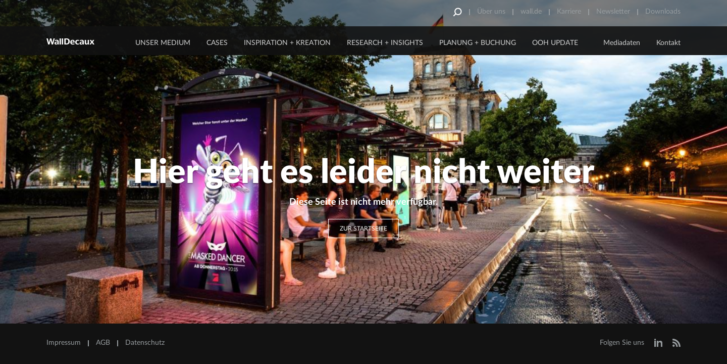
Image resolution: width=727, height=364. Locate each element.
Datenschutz (145, 342)
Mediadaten (621, 43)
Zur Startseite (363, 228)
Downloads (663, 11)
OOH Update (555, 43)
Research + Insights (385, 43)
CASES (217, 43)
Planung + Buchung (477, 43)
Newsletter (613, 11)
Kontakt (668, 43)
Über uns (491, 11)
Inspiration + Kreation (287, 43)
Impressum (63, 342)
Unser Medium (162, 43)
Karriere (569, 11)
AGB (103, 342)
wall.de (531, 11)
